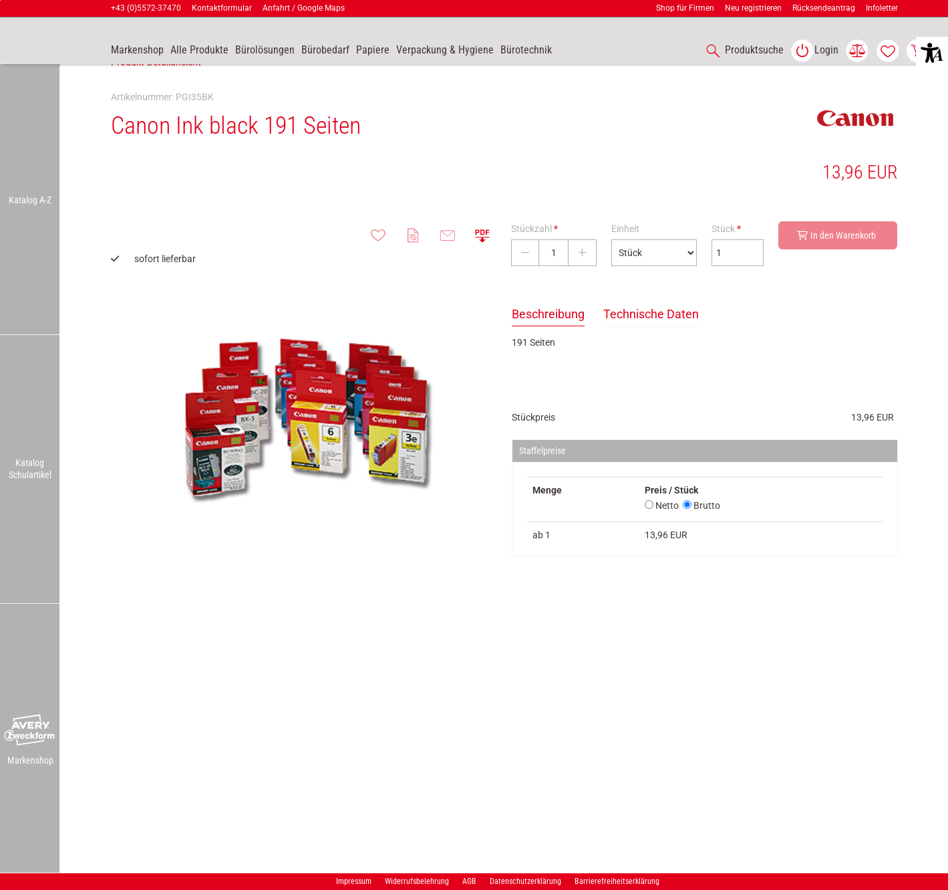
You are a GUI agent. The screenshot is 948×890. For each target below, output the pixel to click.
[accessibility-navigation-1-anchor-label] (742, 50)
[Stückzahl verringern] (525, 282)
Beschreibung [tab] (548, 343)
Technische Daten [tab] (651, 343)
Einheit (625, 258)
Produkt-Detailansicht (156, 91)
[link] (814, 50)
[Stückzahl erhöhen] (582, 282)
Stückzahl (534, 258)
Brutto (701, 535)
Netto (662, 535)
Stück (726, 258)
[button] (30, 731)
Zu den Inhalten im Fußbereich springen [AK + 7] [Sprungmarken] (0, 0)
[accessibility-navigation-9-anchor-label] (137, 50)
